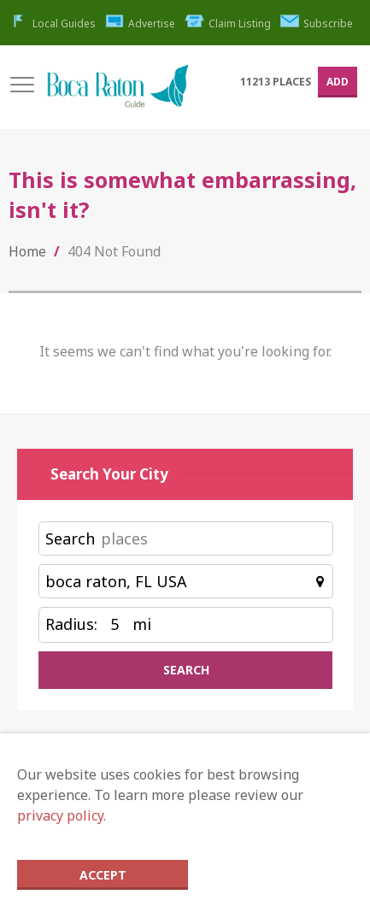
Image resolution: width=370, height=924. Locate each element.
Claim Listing (228, 23)
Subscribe (317, 23)
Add (337, 81)
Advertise (140, 23)
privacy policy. (61, 815)
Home (27, 251)
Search (70, 538)
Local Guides (52, 23)
